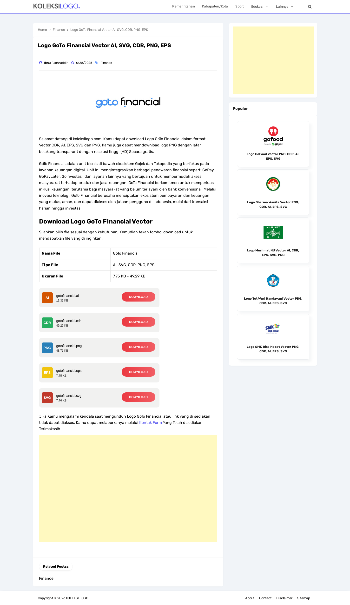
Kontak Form (150, 422)
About (249, 598)
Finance (106, 63)
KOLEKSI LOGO (77, 598)
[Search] (310, 6)
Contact (265, 598)
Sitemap (303, 598)
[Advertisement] (128, 488)
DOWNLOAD (138, 297)
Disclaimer (284, 598)
